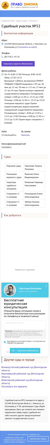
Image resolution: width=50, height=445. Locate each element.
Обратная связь (38, 438)
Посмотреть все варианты (14, 386)
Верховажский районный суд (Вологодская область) (22, 375)
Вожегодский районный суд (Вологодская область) (22, 382)
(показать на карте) (28, 47)
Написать (25, 135)
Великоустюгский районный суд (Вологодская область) (24, 369)
